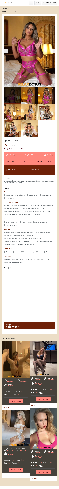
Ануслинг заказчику (12, 208)
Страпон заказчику (30, 259)
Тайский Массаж (30, 235)
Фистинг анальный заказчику (15, 262)
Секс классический (12, 195)
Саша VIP (7, 471)
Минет (23, 195)
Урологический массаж (13, 241)
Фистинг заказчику (45, 259)
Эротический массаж (44, 232)
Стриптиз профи (27, 222)
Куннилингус (10, 198)
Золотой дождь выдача (13, 259)
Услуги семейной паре (35, 205)
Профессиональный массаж (15, 238)
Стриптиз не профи (12, 222)
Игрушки (42, 208)
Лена (32, 467)
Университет (35, 172)
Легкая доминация (29, 252)
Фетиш (40, 252)
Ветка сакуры (10, 244)
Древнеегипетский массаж (26, 244)
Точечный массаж (28, 232)
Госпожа (17, 252)
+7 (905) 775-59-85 (9, 11)
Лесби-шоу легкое (11, 225)
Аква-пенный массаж (45, 241)
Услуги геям (49, 205)
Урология (37, 214)
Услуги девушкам (19, 205)
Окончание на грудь (43, 211)
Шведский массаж (29, 241)
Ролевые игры (26, 214)
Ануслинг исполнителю (29, 208)
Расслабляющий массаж (14, 235)
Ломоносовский (25, 170)
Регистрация (47, 2)
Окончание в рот (29, 211)
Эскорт (8, 205)
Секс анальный (33, 195)
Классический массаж (13, 232)
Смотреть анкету (43, 399)
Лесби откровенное (41, 222)
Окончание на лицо (12, 214)
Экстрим (8, 252)
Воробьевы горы (35, 169)
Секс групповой (47, 195)
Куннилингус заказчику (13, 211)
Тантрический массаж (34, 238)
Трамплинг (49, 252)
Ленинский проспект (35, 170)
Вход (54, 2)
